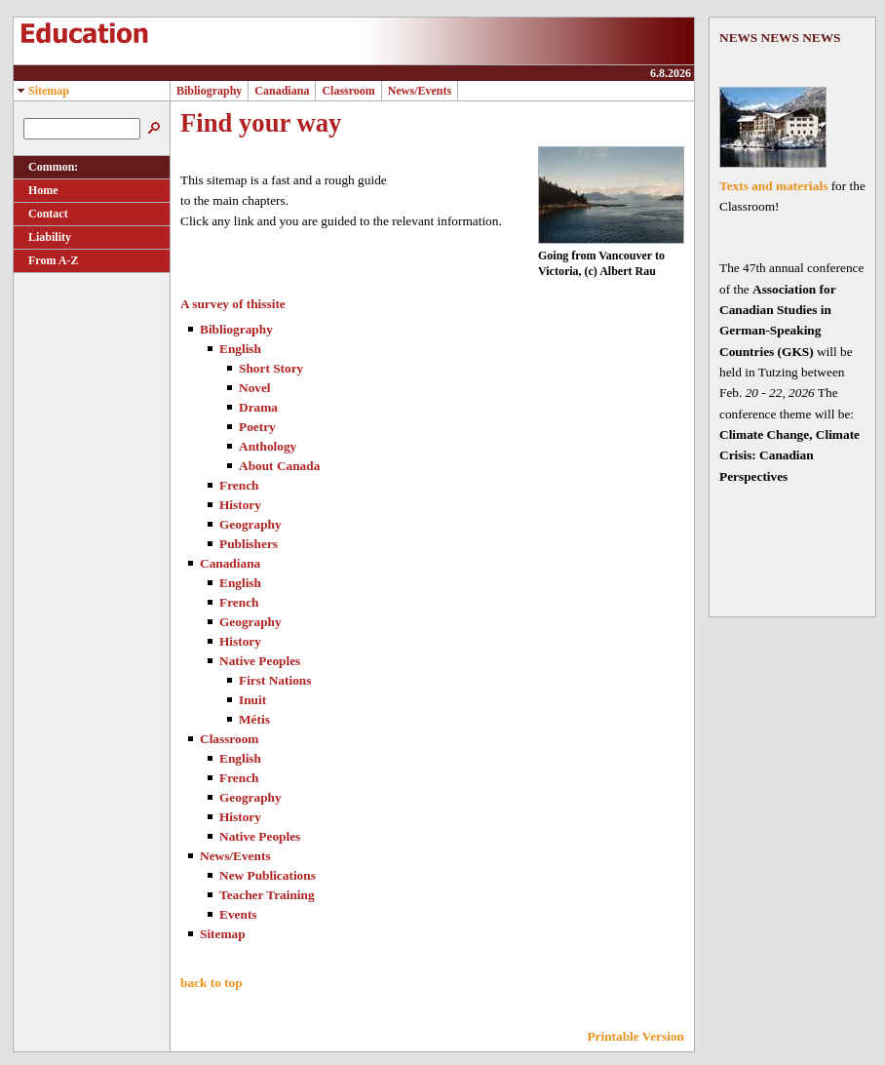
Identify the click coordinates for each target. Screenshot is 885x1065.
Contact (41, 213)
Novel (255, 387)
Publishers (248, 543)
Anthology (267, 446)
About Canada (279, 465)
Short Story (271, 368)
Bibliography (209, 91)
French (238, 485)
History (240, 504)
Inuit (252, 699)
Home (36, 190)
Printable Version (635, 1036)
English (240, 348)
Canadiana (282, 91)
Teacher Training (267, 895)
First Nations (275, 680)
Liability (42, 237)
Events (238, 914)
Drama (258, 407)
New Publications (267, 875)
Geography (250, 524)
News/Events (419, 91)
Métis (254, 719)
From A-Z (46, 260)
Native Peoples (259, 660)
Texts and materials (773, 185)
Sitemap (41, 91)
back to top (211, 982)
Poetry (257, 426)
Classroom (348, 91)
